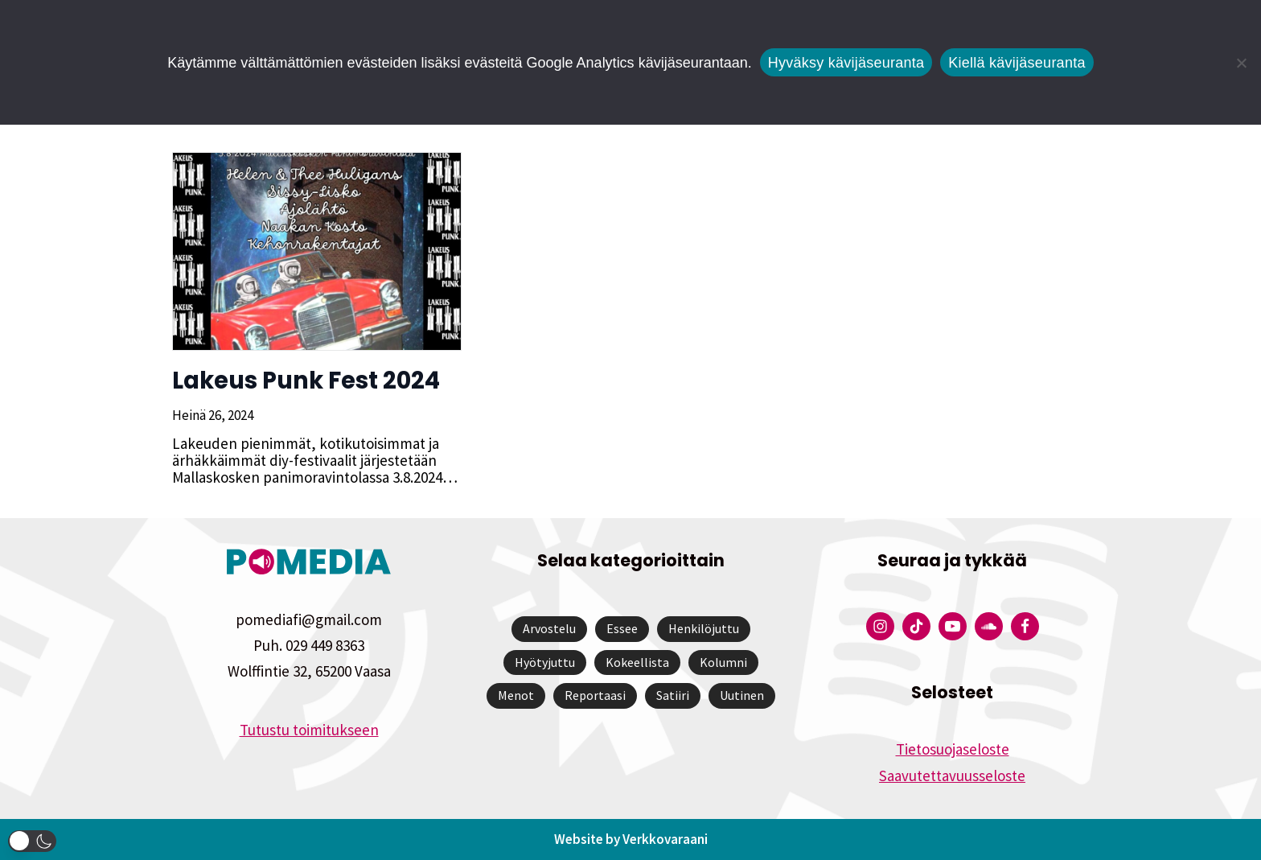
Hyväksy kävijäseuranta (846, 63)
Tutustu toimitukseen (309, 729)
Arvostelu (549, 628)
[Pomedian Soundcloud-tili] (989, 626)
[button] (32, 841)
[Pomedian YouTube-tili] (953, 626)
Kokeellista (637, 662)
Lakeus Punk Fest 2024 (306, 380)
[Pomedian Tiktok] (916, 626)
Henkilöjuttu (703, 628)
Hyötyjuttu (545, 662)
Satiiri (672, 695)
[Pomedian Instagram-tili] (880, 626)
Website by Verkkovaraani (631, 839)
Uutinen (742, 695)
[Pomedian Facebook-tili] (1025, 626)
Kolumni (723, 662)
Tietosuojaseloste (952, 749)
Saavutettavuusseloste (952, 775)
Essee (622, 628)
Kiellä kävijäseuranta (1016, 63)
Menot (516, 695)
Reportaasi (595, 695)
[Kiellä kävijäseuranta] (1241, 63)
